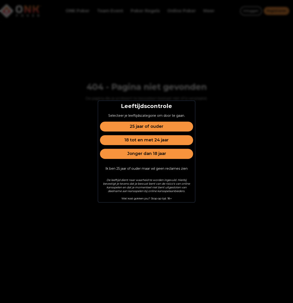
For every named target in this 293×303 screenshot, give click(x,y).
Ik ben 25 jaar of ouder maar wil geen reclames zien (146, 168)
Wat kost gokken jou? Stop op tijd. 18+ (146, 198)
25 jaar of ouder (146, 126)
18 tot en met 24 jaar (146, 140)
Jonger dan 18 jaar (146, 153)
